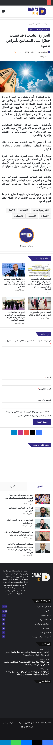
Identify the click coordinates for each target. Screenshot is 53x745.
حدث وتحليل (44, 632)
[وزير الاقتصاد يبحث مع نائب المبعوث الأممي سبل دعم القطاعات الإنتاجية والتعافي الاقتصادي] (13, 270)
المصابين (18, 216)
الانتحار (11, 210)
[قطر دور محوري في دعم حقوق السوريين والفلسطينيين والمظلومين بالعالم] (42, 499)
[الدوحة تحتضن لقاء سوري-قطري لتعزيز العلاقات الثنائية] (39, 303)
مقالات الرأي (44, 619)
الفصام (31, 216)
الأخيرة (13, 486)
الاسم (48, 377)
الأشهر (40, 486)
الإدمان (23, 210)
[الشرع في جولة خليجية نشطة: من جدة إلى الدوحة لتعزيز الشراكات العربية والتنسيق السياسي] (13, 303)
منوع (31, 29)
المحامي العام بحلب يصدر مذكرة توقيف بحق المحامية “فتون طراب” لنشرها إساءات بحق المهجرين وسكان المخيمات (39, 284)
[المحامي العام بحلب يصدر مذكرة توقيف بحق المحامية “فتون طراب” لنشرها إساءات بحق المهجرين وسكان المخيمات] (39, 270)
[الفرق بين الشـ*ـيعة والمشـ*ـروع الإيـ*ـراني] (42, 512)
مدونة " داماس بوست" (40, 637)
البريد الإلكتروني (44, 389)
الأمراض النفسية (40, 210)
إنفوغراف (45, 628)
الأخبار (46, 611)
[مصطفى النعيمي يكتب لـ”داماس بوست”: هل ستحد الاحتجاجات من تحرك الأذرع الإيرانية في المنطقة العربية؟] (42, 548)
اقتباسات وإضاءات (42, 624)
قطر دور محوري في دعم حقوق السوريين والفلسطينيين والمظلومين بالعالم (19, 498)
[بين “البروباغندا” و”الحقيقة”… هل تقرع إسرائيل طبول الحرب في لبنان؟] (42, 536)
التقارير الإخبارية (34, 24)
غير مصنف (45, 615)
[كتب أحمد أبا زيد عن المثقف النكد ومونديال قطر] (42, 524)
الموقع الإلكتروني (44, 400)
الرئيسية (46, 24)
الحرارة (44, 216)
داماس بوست (42, 52)
